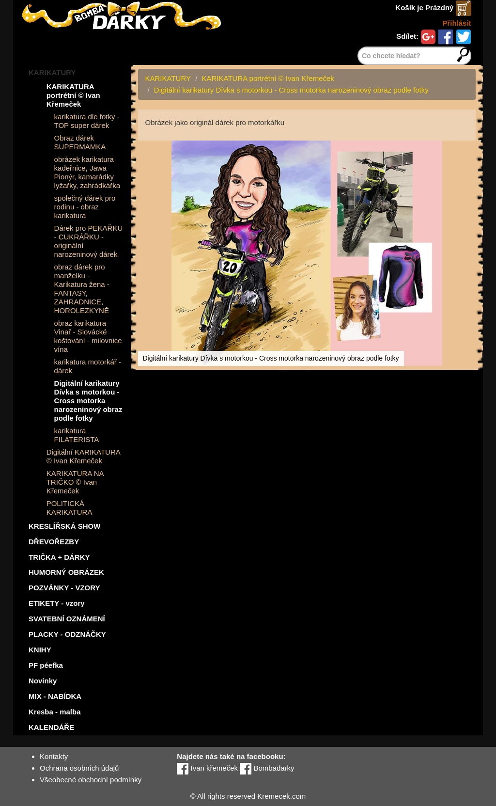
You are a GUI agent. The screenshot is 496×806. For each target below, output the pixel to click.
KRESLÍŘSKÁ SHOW (64, 526)
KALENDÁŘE (51, 727)
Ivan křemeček (207, 768)
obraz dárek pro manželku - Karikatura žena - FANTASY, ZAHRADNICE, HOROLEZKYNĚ (81, 289)
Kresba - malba (55, 712)
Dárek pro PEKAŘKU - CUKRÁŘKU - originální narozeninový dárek (88, 241)
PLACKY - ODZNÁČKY (67, 634)
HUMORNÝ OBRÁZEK (66, 572)
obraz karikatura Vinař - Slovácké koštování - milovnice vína (88, 336)
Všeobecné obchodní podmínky (90, 779)
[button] (467, 149)
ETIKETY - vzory (57, 603)
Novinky (43, 681)
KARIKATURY (52, 72)
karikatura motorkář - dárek (87, 366)
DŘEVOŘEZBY (54, 541)
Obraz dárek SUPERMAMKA (80, 142)
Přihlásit (456, 23)
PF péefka (46, 665)
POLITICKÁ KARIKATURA (69, 507)
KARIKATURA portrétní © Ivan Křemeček (73, 95)
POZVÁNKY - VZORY (64, 588)
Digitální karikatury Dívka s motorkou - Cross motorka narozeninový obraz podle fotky (88, 400)
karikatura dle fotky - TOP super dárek (87, 120)
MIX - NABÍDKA (55, 696)
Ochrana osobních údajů (79, 768)
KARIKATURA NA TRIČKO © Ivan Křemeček (75, 482)
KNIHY (40, 650)
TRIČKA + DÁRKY (59, 557)
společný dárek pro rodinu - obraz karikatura (85, 207)
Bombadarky (267, 768)
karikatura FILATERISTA (76, 435)
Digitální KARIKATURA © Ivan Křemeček (83, 456)
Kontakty (54, 756)
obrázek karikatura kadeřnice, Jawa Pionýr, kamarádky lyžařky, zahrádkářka (87, 172)
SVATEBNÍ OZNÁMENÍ (67, 619)
